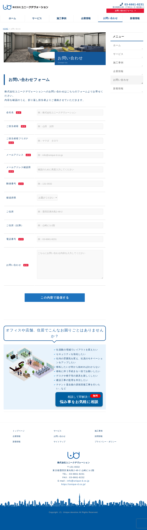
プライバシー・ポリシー (105, 442)
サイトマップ (60, 442)
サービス (118, 54)
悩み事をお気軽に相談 (79, 399)
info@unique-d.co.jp (78, 481)
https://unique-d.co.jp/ (73, 484)
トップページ (18, 431)
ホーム (117, 45)
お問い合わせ (121, 80)
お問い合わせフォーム (125, 11)
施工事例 (118, 62)
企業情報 (118, 71)
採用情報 (99, 436)
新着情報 (118, 88)
